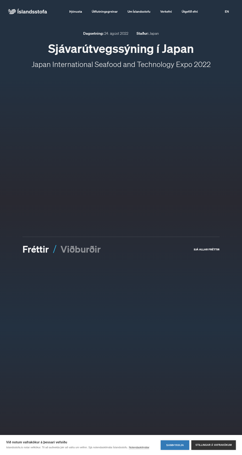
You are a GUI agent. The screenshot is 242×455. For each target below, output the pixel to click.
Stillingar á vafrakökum (213, 445)
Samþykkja (175, 445)
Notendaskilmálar (139, 447)
